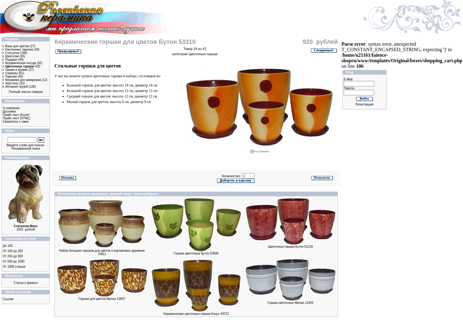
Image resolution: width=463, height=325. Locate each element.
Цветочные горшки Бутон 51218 (290, 246)
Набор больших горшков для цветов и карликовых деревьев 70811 (102, 252)
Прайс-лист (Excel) (16, 115)
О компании (11, 108)
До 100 (8, 245)
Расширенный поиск (25, 148)
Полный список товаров (26, 92)
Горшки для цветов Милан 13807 (102, 298)
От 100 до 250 (13, 251)
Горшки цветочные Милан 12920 (290, 302)
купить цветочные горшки (102, 76)
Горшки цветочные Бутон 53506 (196, 253)
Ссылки (8, 299)
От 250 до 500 (13, 256)
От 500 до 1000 (13, 261)
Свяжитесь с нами (15, 121)
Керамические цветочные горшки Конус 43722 (196, 313)
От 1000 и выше (14, 266)
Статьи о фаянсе (26, 283)
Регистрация (364, 104)
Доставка (9, 111)
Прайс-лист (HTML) (16, 118)
